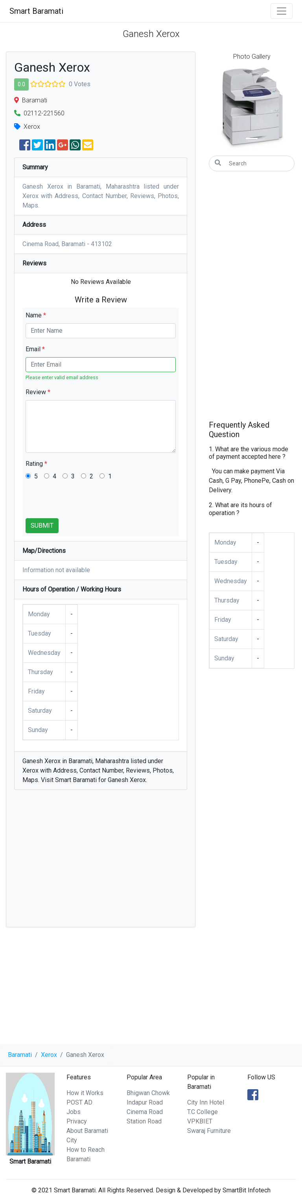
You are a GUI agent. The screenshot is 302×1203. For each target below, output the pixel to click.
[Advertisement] (101, 862)
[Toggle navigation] (282, 11)
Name (36, 315)
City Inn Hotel (205, 1102)
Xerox (49, 1054)
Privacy (76, 1121)
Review (38, 392)
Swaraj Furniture (209, 1130)
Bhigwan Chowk (148, 1093)
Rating (36, 463)
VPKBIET (199, 1121)
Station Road (144, 1121)
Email (35, 349)
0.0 (21, 84)
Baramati (20, 1054)
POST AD (79, 1102)
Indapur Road (145, 1102)
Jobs (73, 1112)
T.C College (202, 1112)
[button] (215, 108)
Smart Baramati (36, 11)
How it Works (84, 1093)
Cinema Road (145, 1112)
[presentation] (85, 503)
